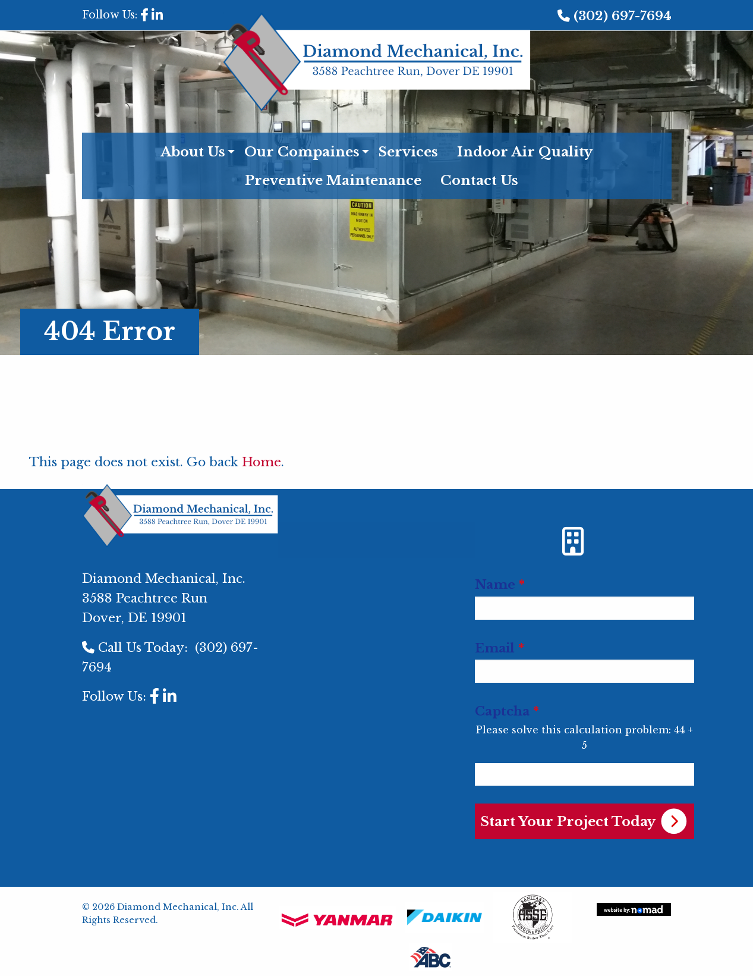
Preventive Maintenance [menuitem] (333, 180)
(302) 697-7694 (623, 16)
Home (261, 462)
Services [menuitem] (408, 151)
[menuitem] (376, 532)
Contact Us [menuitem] (479, 180)
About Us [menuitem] (192, 151)
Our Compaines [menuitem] (302, 151)
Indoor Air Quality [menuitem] (525, 151)
